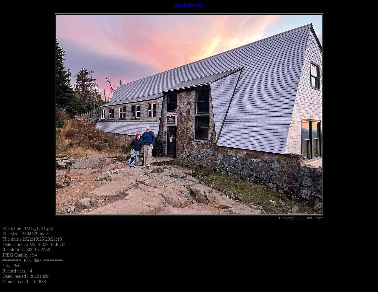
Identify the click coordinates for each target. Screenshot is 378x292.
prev (178, 4)
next (199, 4)
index (189, 4)
